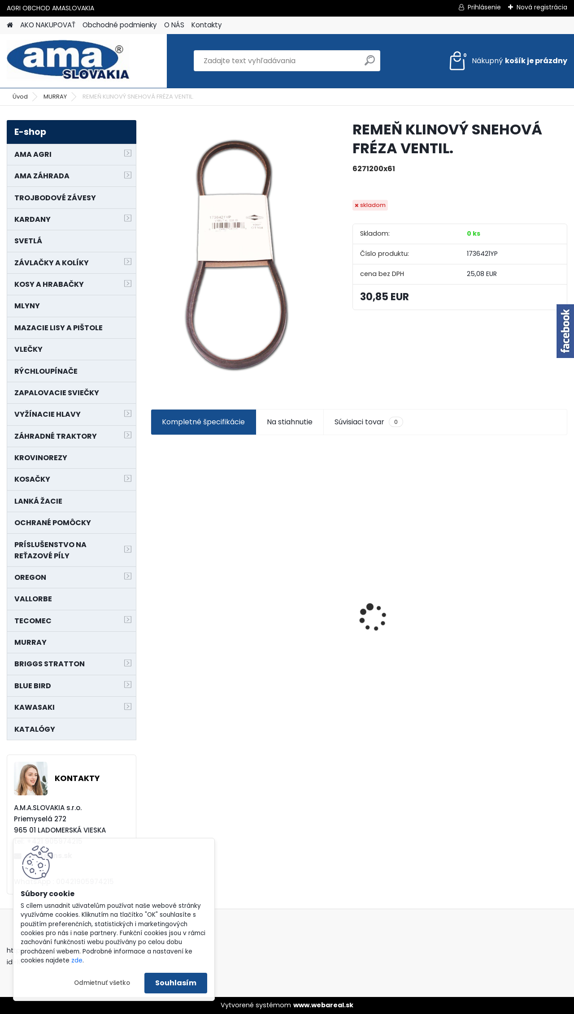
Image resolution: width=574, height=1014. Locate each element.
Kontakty (206, 25)
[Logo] (68, 61)
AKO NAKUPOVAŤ (47, 25)
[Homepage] (10, 25)
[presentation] (155, 602)
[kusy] (172, 688)
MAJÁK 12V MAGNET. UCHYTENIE (403, 614)
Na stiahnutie (290, 422)
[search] (370, 64)
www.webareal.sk (323, 1005)
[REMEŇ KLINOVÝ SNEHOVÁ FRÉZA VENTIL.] (236, 254)
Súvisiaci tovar (369, 422)
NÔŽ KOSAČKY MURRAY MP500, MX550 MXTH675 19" (305, 561)
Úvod (20, 96)
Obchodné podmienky (120, 25)
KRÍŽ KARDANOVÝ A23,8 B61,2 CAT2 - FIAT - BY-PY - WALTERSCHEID (517, 557)
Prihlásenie (484, 7)
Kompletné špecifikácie (203, 422)
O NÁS (174, 25)
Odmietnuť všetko (102, 983)
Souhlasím (175, 983)
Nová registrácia (542, 7)
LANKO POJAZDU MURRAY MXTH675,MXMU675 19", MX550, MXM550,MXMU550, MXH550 (200, 611)
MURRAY (55, 96)
